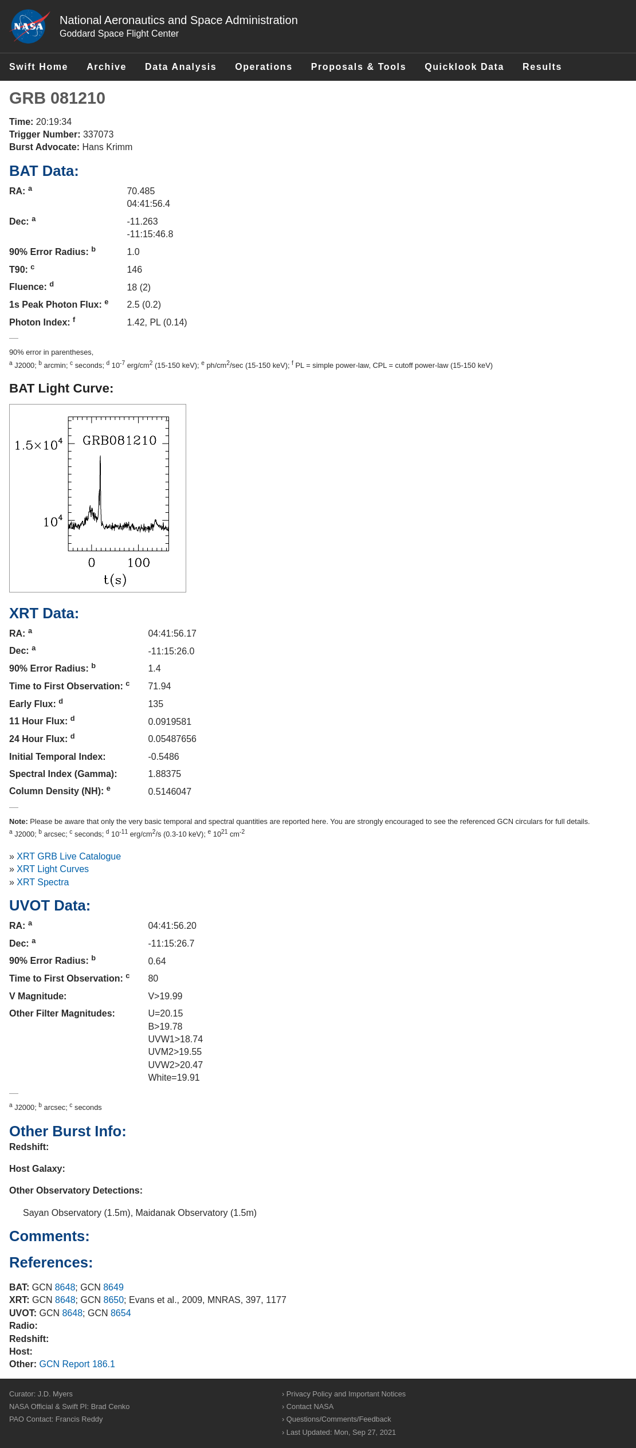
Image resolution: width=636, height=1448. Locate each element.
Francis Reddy (79, 1419)
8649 (113, 1287)
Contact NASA (310, 1406)
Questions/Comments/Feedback (338, 1419)
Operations (263, 67)
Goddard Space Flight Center (119, 33)
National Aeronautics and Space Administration (179, 20)
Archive (107, 67)
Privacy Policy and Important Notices (346, 1394)
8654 (121, 1313)
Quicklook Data (464, 67)
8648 (65, 1287)
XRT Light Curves (53, 869)
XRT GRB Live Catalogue (69, 856)
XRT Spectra (43, 882)
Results (542, 67)
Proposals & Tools (358, 67)
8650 (114, 1300)
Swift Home (38, 67)
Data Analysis (181, 67)
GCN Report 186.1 (77, 1364)
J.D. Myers (55, 1394)
